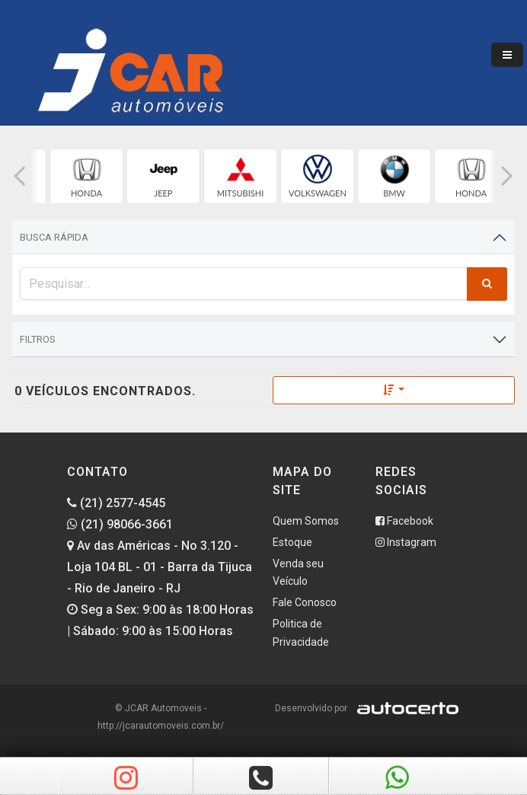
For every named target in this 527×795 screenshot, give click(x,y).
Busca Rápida (54, 237)
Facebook (404, 521)
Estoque (292, 542)
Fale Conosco (305, 602)
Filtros (38, 339)
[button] (20, 176)
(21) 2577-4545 (116, 503)
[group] (86, 176)
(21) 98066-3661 (120, 524)
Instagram (405, 542)
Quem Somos (306, 521)
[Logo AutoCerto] (404, 708)
